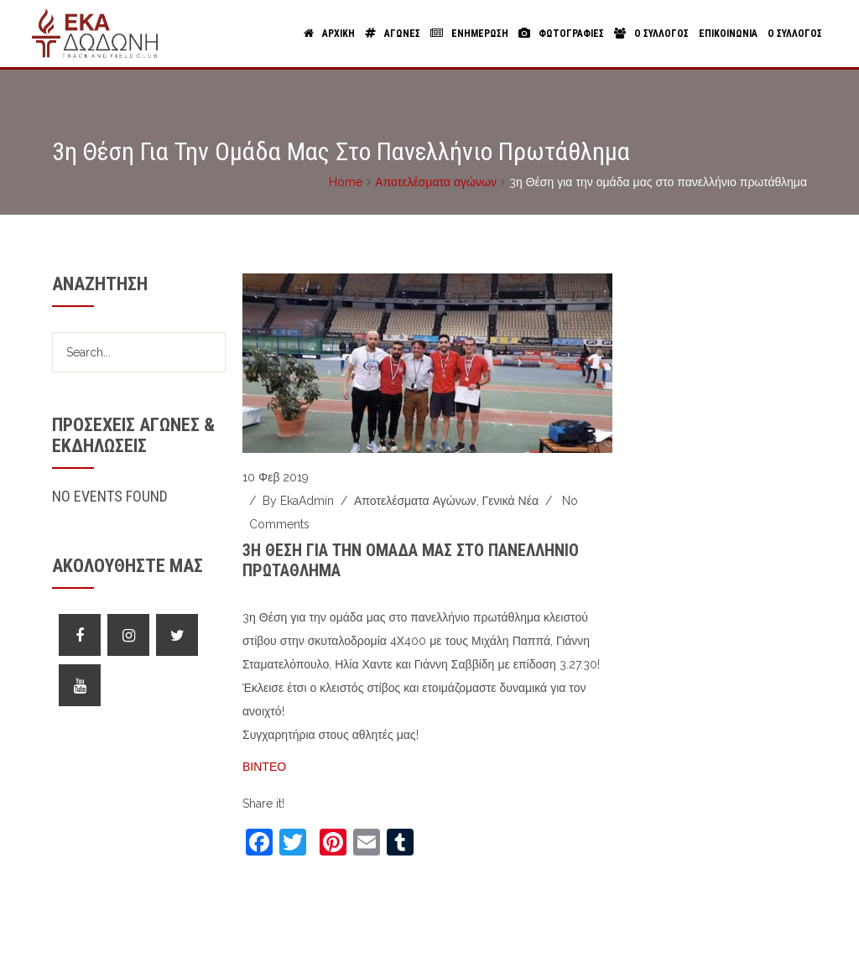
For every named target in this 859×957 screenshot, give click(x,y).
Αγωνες (392, 33)
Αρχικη (329, 33)
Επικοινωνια (728, 33)
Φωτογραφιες (561, 33)
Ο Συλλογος (651, 33)
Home (345, 182)
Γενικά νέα (510, 500)
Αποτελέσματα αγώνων (436, 182)
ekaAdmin (307, 500)
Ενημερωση (469, 33)
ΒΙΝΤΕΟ (264, 766)
